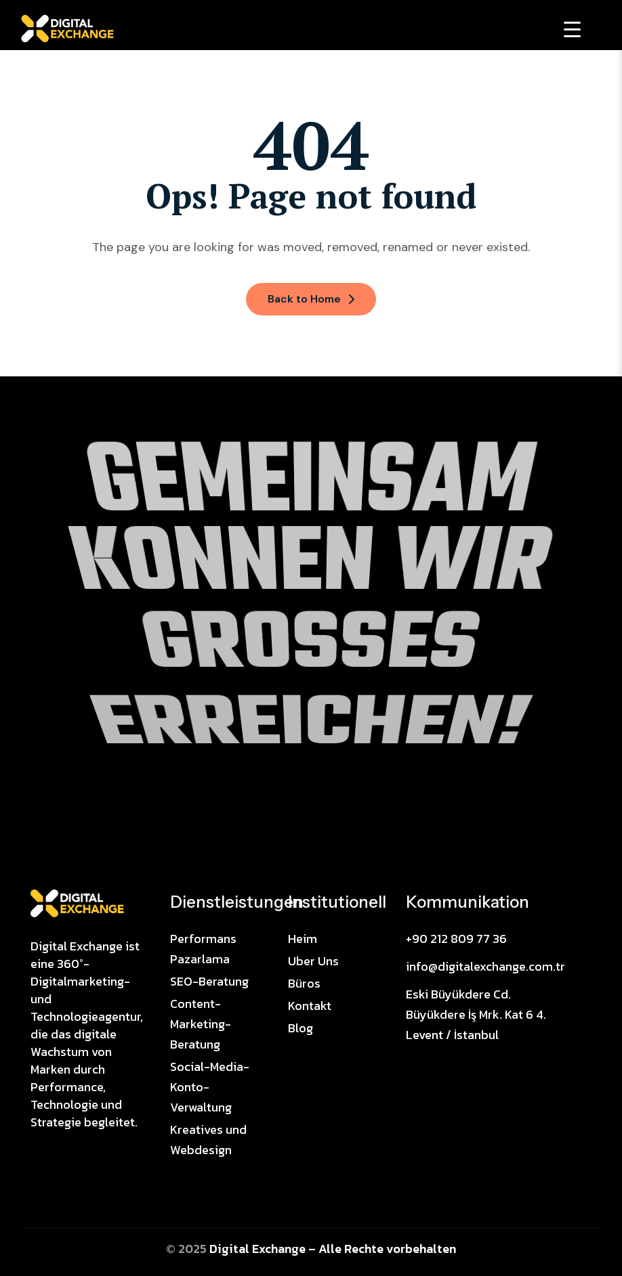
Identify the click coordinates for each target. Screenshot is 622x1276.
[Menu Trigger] (572, 28)
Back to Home (311, 299)
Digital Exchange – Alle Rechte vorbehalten (332, 1248)
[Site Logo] (77, 902)
